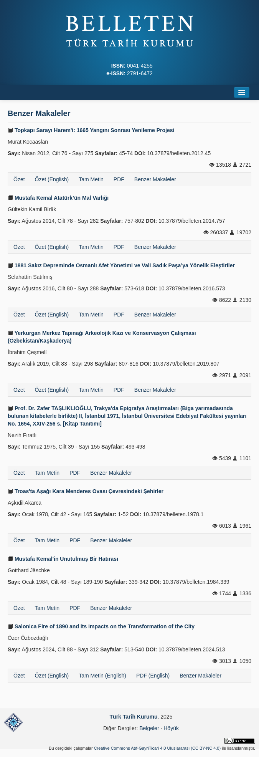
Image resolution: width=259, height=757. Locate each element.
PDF (119, 179)
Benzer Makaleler (155, 179)
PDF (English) (153, 676)
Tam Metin (91, 179)
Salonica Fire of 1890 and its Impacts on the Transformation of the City (101, 626)
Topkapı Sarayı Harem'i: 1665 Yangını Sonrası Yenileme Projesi (91, 130)
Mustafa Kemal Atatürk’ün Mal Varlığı (58, 198)
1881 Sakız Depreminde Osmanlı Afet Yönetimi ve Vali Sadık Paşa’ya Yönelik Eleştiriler (121, 265)
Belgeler (149, 728)
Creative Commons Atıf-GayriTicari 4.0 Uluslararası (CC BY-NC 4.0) (157, 748)
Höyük (171, 728)
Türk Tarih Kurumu (134, 717)
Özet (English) (52, 179)
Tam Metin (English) (102, 676)
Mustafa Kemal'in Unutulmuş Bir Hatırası (63, 559)
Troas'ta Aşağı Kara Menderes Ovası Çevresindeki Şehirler (85, 491)
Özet (19, 179)
